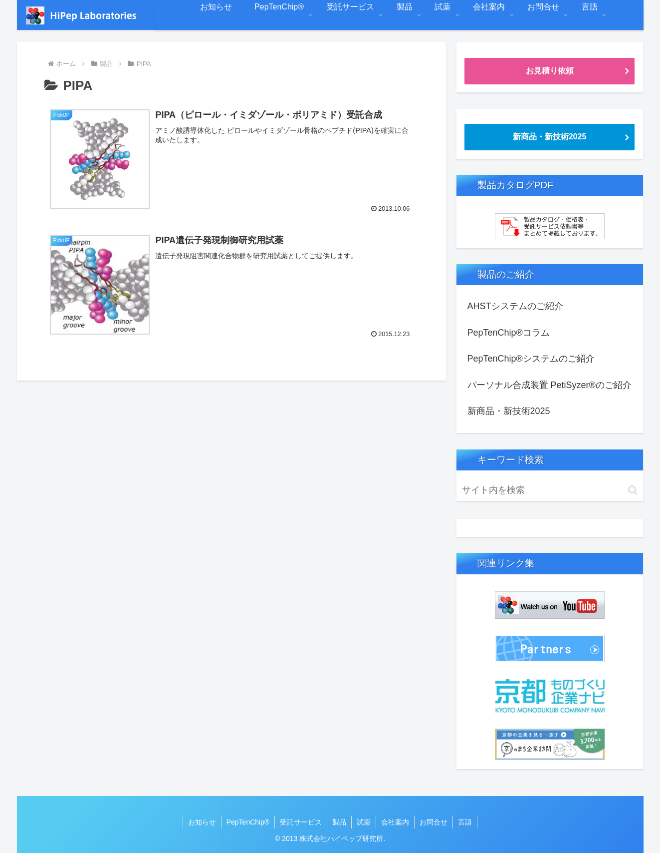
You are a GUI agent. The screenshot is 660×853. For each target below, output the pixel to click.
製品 (339, 822)
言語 (465, 822)
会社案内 (395, 822)
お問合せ (433, 822)
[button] (633, 490)
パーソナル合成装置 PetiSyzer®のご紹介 (549, 385)
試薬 (364, 822)
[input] (549, 490)
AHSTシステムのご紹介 (515, 306)
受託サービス (301, 822)
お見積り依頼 (550, 70)
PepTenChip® (248, 822)
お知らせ (202, 822)
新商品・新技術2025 (550, 136)
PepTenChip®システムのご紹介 (531, 359)
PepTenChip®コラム (508, 333)
